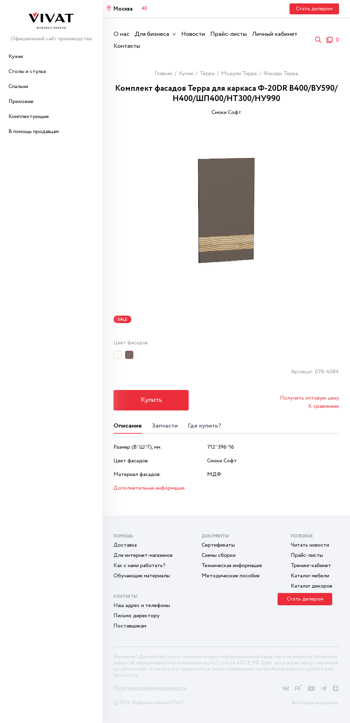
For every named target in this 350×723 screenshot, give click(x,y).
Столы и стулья (27, 71)
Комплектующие (29, 116)
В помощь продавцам (34, 131)
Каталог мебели (310, 576)
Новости (193, 34)
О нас (121, 34)
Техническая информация (232, 565)
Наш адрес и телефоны (141, 605)
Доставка (125, 545)
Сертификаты (218, 545)
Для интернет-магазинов (143, 555)
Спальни (18, 86)
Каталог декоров (311, 586)
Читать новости (310, 545)
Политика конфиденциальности (150, 688)
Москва (123, 9)
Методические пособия (230, 576)
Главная (163, 73)
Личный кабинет (274, 34)
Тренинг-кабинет (311, 565)
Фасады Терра (281, 73)
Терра (207, 73)
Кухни (16, 56)
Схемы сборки (218, 555)
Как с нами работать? (139, 565)
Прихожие (21, 101)
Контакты (126, 46)
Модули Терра (239, 73)
